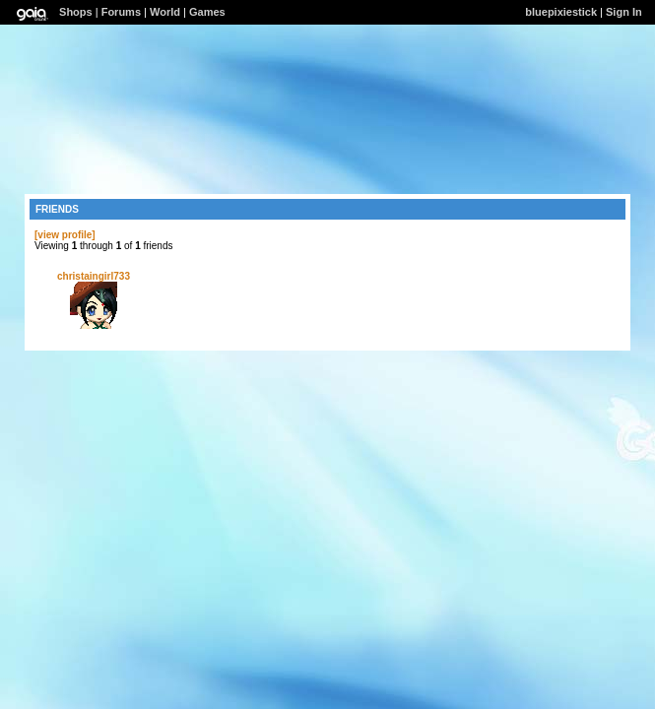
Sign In (624, 12)
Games (207, 12)
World (165, 12)
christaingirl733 (93, 276)
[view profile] (65, 234)
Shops (76, 12)
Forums (121, 12)
